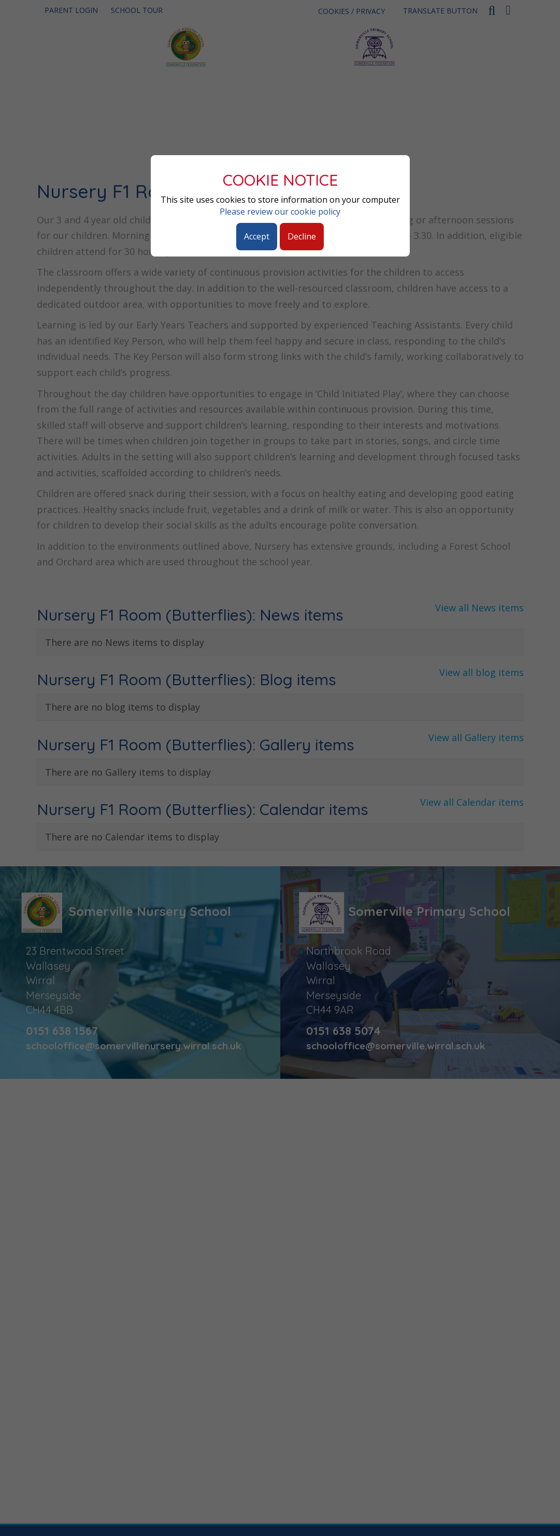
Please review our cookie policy (280, 211)
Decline (302, 236)
